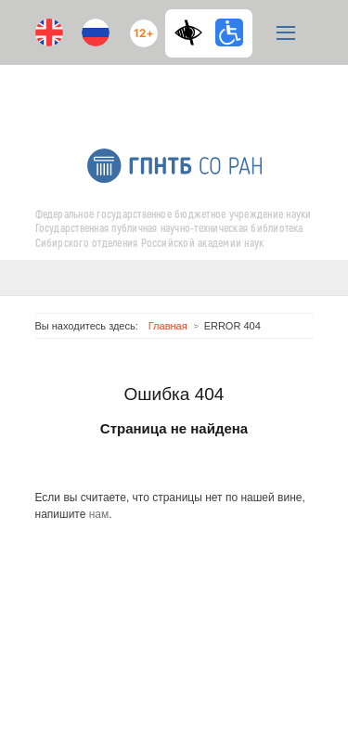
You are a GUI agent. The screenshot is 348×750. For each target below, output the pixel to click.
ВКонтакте (156, 90)
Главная (167, 325)
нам (99, 514)
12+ (139, 25)
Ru (96, 32)
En (49, 32)
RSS (190, 90)
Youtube (119, 90)
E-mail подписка (230, 97)
